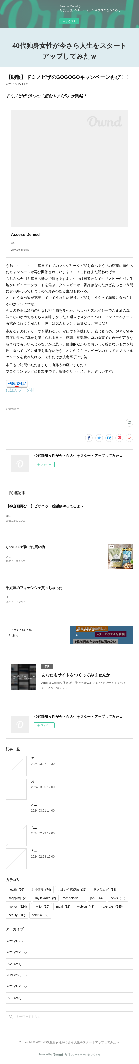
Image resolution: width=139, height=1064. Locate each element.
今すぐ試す (69, 21)
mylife (41, 907)
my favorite (45, 899)
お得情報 (41, 890)
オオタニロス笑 (41, 805)
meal (63, 907)
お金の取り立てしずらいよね (51, 782)
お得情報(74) (13, 409)
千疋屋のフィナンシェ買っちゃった (34, 588)
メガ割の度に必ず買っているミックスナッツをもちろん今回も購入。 (53, 557)
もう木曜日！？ (41, 828)
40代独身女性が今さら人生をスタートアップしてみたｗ (69, 51)
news (118, 899)
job (97, 899)
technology (73, 899)
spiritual (40, 916)
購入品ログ (105, 890)
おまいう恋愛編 (72, 890)
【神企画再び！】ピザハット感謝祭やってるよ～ (45, 506)
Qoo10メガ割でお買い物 (25, 547)
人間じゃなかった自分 (46, 851)
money (18, 907)
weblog (85, 907)
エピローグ (38, 759)
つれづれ (112, 907)
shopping (18, 899)
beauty (17, 916)
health (16, 890)
